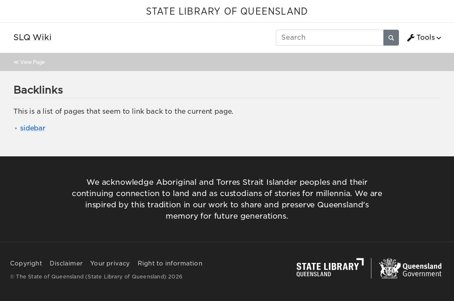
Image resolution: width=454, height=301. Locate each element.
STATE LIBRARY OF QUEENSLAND (227, 12)
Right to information (170, 263)
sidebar (32, 128)
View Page (32, 62)
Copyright (26, 263)
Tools (420, 37)
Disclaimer (66, 263)
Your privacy (110, 263)
